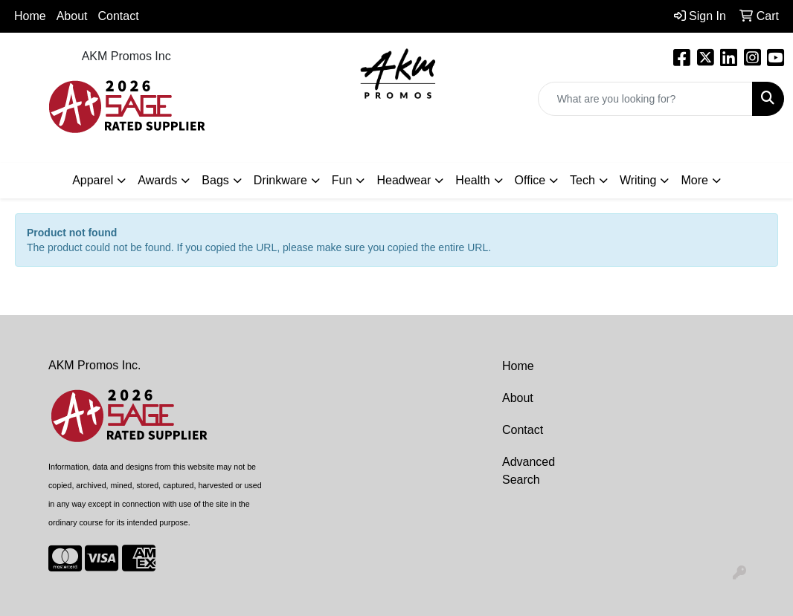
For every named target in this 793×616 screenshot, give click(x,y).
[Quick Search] (645, 99)
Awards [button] (157, 180)
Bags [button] (215, 180)
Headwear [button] (403, 180)
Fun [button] (342, 180)
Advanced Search (528, 470)
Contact (118, 16)
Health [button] (472, 180)
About (517, 398)
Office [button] (530, 180)
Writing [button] (638, 180)
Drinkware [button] (280, 180)
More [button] (694, 180)
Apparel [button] (92, 180)
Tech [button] (582, 180)
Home (30, 16)
